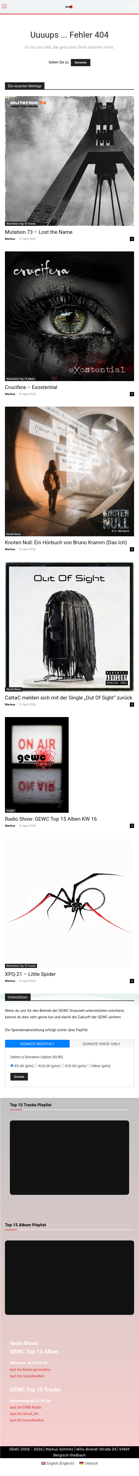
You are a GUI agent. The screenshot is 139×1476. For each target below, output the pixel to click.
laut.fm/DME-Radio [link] (25, 1407)
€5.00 (24, 1066)
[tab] (37, 1044)
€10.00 (49, 1066)
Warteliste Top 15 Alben (20, 379)
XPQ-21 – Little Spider (30, 974)
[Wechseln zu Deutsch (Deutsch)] (88, 1463)
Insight (10, 810)
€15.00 (75, 1066)
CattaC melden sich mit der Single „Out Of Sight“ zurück (68, 698)
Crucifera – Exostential (31, 387)
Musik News (13, 534)
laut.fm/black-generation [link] (30, 1369)
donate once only (101, 1044)
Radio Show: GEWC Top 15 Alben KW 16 (51, 819)
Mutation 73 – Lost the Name (39, 232)
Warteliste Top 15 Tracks (21, 223)
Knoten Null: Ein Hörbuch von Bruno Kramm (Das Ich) (66, 542)
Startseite (81, 62)
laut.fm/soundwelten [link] (27, 1376)
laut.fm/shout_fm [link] (24, 1414)
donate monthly (37, 1044)
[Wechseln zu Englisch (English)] (58, 1463)
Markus (10, 239)
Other (100, 1066)
